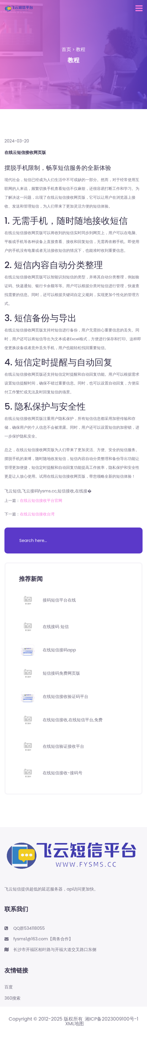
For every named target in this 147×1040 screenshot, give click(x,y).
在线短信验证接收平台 (63, 746)
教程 (80, 49)
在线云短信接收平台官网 (41, 500)
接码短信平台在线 (59, 600)
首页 (66, 49)
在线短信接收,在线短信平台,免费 (73, 720)
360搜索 (12, 998)
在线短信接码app (59, 650)
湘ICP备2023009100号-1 (111, 1019)
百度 (8, 987)
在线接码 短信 (56, 627)
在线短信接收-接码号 (62, 773)
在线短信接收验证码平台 (65, 696)
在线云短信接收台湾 (37, 514)
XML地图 (74, 1023)
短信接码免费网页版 (61, 673)
